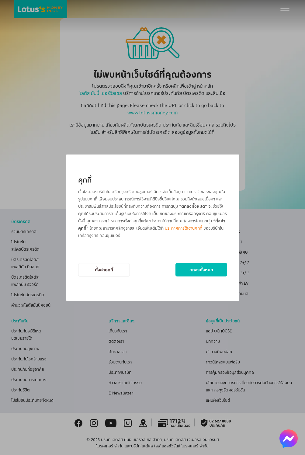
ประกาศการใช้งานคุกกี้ (183, 227)
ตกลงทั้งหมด (201, 269)
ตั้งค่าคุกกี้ (104, 269)
